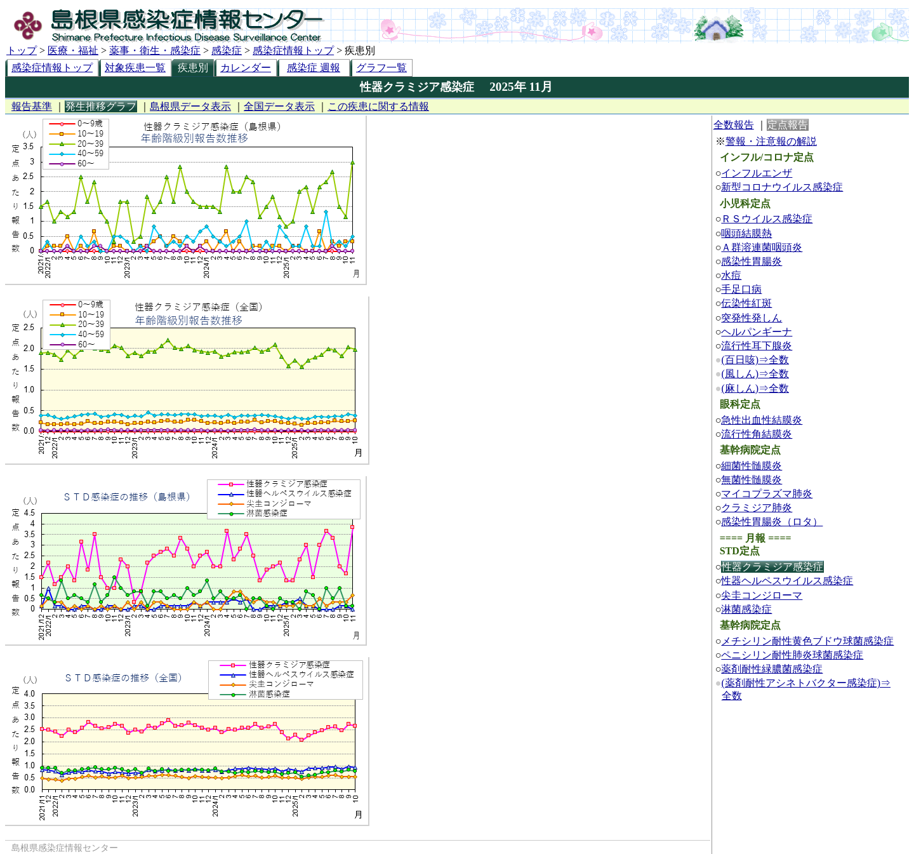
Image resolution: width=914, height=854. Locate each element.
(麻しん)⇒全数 (755, 388)
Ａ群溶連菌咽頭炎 (761, 247)
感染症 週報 (313, 67)
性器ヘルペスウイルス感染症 (787, 580)
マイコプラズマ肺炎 (766, 493)
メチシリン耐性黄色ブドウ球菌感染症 (807, 641)
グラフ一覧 (381, 67)
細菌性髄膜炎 (751, 465)
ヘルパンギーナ (756, 331)
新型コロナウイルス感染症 (782, 187)
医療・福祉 (73, 50)
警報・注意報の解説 (771, 141)
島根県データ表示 (190, 106)
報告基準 (31, 106)
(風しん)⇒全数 (755, 373)
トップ (21, 50)
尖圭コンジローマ (761, 595)
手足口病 (741, 289)
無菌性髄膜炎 (751, 479)
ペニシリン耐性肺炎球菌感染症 (792, 655)
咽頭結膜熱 (746, 233)
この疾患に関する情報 (378, 106)
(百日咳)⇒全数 (755, 359)
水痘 (731, 275)
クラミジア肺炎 (756, 507)
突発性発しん (751, 317)
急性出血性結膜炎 (761, 420)
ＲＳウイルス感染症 (766, 218)
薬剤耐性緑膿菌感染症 (772, 669)
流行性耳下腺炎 (756, 345)
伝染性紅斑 (746, 303)
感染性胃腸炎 (751, 261)
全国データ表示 (279, 106)
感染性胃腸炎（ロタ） (772, 521)
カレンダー (245, 67)
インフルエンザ (756, 173)
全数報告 (733, 124)
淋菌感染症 (746, 609)
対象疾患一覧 (135, 67)
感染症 (226, 50)
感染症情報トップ (293, 50)
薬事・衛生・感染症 (155, 50)
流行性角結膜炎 (756, 434)
